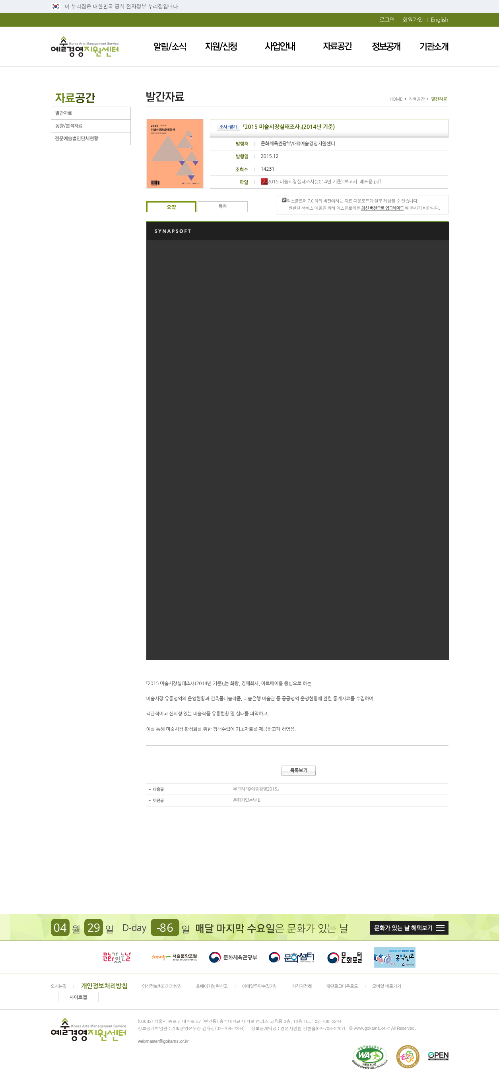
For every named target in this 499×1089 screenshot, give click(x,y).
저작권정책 (302, 986)
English (440, 20)
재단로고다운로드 (342, 986)
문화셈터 (291, 957)
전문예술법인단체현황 (90, 138)
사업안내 (280, 46)
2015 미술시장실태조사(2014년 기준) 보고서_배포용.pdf (321, 182)
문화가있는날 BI (247, 800)
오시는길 (59, 986)
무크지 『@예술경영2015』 (255, 789)
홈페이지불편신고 (212, 986)
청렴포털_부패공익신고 (395, 957)
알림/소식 (170, 46)
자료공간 (337, 46)
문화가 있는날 (116, 957)
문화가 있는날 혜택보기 (409, 928)
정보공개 (386, 46)
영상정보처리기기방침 (162, 986)
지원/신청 (221, 46)
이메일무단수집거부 (260, 986)
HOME (396, 99)
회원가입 (413, 20)
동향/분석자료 (90, 126)
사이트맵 (78, 997)
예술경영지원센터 (84, 46)
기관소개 (434, 46)
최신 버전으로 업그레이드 (382, 208)
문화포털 (344, 957)
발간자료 (90, 113)
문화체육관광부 (233, 957)
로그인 (386, 20)
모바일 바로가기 (386, 986)
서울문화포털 (175, 957)
